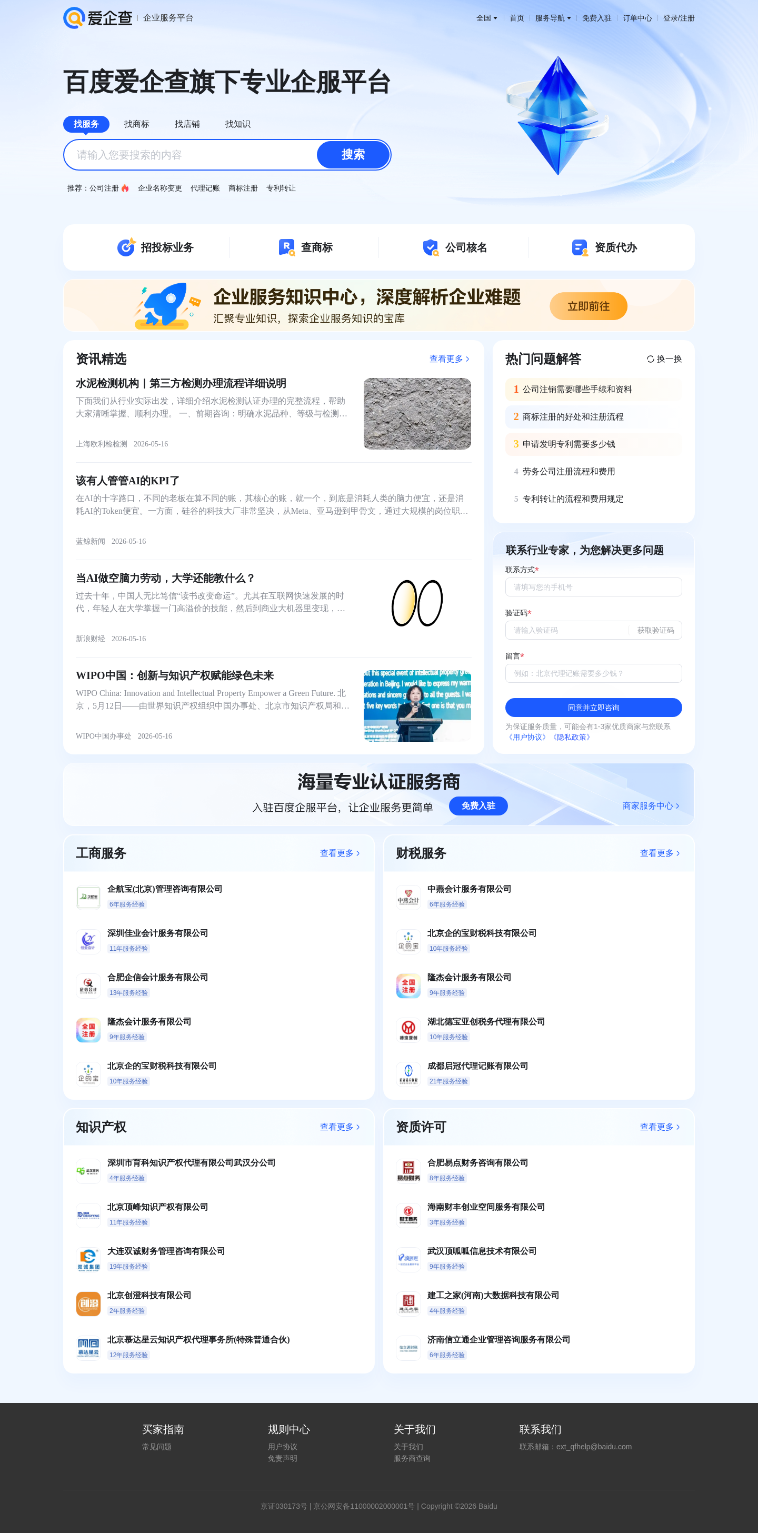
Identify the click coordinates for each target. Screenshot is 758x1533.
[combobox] (227, 155)
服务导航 (553, 18)
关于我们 (408, 1446)
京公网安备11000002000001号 (364, 1506)
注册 (687, 18)
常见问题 (157, 1446)
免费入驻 (597, 18)
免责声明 (282, 1458)
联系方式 (520, 570)
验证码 (516, 613)
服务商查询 (412, 1458)
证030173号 (287, 1506)
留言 (512, 656)
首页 (517, 18)
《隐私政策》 (572, 737)
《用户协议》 (527, 737)
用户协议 (282, 1446)
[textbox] (227, 155)
